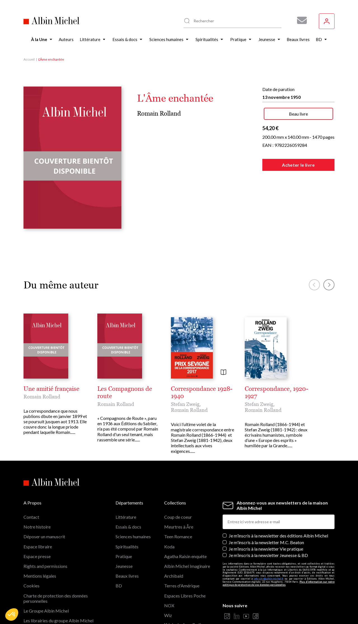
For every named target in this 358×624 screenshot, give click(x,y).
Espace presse (37, 556)
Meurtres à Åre (178, 526)
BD (119, 585)
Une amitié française (51, 389)
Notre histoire (37, 526)
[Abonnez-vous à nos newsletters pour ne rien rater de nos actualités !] (300, 20)
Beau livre (298, 113)
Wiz (168, 615)
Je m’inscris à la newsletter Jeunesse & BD (268, 555)
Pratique (124, 556)
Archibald (173, 575)
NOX (169, 605)
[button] (11, 614)
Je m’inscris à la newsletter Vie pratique (266, 548)
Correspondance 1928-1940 (201, 392)
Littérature (126, 517)
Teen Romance (178, 536)
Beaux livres (127, 575)
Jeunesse (124, 566)
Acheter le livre (298, 165)
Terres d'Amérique (181, 585)
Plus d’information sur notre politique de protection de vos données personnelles (279, 583)
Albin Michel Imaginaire (187, 566)
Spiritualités (127, 546)
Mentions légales (39, 575)
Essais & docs (128, 526)
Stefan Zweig (185, 404)
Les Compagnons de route (124, 392)
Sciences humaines (133, 536)
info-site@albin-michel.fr (269, 578)
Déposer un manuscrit (44, 536)
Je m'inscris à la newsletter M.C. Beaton (266, 542)
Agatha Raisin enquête (185, 556)
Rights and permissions (45, 566)
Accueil (29, 59)
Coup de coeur (178, 517)
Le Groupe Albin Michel (46, 610)
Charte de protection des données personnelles (55, 598)
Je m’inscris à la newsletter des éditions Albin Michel (278, 535)
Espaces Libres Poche (185, 595)
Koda (169, 546)
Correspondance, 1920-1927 (276, 392)
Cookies (31, 585)
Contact (31, 517)
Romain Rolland (159, 113)
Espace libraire (37, 546)
